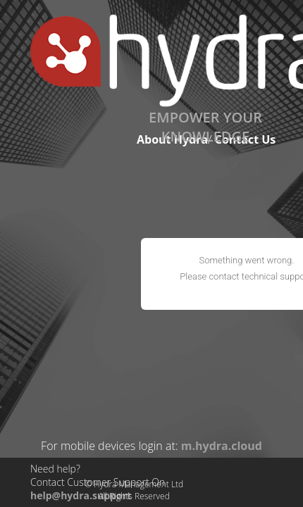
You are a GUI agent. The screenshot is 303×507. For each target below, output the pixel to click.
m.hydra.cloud (221, 445)
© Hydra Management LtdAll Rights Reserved (134, 490)
